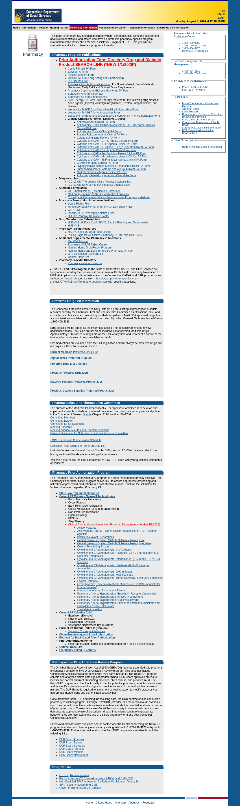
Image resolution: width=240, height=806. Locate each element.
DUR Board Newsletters (73, 755)
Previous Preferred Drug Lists (69, 372)
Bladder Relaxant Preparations (95, 537)
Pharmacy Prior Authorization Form (89, 84)
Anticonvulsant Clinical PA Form (96, 122)
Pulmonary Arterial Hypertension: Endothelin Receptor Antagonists (117, 593)
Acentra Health (190, 108)
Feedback (149, 802)
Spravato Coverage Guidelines (86, 631)
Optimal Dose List (78, 257)
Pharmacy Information (83, 27)
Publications (140, 643)
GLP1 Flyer (75, 209)
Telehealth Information (141, 27)
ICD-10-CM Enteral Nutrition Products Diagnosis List (99, 184)
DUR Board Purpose (71, 739)
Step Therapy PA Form (81, 100)
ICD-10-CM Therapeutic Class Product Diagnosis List (99, 181)
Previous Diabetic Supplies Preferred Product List (82, 390)
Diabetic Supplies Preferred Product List (76, 381)
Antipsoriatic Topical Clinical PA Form (99, 131)
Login (221, 20)
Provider (43, 27)
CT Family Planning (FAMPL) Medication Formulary (98, 194)
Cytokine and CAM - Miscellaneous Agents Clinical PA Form (112, 156)
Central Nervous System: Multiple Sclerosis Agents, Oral (110, 540)
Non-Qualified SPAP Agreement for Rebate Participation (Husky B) (99, 781)
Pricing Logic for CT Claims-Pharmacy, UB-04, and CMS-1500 (105, 235)
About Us (134, 802)
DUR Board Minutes (71, 752)
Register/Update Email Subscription (202, 146)
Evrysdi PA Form (78, 71)
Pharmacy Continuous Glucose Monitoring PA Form (98, 90)
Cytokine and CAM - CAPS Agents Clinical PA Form (108, 140)
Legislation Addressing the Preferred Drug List (77, 445)
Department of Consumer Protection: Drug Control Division (202, 115)
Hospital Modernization (112, 27)
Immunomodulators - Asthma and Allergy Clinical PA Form (111, 169)
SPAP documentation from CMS (78, 784)
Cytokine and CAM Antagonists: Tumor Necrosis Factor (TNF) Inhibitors (120, 577)
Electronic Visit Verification (173, 27)
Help (222, 14)
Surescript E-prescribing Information (202, 127)
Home (16, 27)
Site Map (120, 802)
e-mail (64, 460)
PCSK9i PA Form (78, 81)
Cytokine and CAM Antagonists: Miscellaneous (105, 574)
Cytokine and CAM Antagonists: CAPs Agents (104, 549)
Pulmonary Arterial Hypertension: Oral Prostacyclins (108, 599)
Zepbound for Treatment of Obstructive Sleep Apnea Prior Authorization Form (114, 115)
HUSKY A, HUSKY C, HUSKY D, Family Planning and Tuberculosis (108, 222)
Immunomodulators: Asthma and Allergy (101, 590)
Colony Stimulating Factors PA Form (98, 137)
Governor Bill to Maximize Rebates (80, 787)
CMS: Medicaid (190, 111)
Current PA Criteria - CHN (75, 612)
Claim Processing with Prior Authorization (86, 634)
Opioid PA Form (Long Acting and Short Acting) (96, 78)
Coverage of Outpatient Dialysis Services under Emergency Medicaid (109, 197)
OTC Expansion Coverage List (86, 253)
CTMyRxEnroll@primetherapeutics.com (84, 281)
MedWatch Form (78, 241)
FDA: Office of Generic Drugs (198, 119)
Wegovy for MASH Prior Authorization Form (94, 112)
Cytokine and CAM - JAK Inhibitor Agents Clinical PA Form (111, 153)
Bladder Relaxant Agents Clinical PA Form (102, 134)
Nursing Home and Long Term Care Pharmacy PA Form (101, 250)
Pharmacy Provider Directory (85, 263)
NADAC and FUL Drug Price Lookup (89, 231)
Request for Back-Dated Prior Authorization (87, 637)
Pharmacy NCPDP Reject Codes (87, 244)
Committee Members (62, 417)
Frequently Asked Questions (77, 650)
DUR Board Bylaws (71, 742)
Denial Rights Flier (79, 203)
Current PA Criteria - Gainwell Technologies (87, 496)
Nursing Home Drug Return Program (90, 247)
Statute (87, 414)
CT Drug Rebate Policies (74, 775)
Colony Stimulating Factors (93, 546)
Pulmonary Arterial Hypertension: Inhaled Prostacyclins (110, 596)
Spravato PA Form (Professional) (87, 96)
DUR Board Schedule (72, 745)
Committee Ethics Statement (67, 423)
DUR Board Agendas (71, 748)
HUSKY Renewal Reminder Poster (88, 216)
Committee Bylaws (61, 420)
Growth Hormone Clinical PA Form (97, 162)
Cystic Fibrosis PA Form (82, 68)
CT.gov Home (104, 802)
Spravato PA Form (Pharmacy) (86, 93)
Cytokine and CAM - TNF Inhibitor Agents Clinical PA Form (112, 159)
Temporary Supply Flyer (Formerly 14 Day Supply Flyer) (101, 206)
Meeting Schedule (61, 427)
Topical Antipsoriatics (89, 609)
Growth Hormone (87, 581)
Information (29, 27)
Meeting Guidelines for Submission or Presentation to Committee (89, 433)
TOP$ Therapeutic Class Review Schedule (75, 440)
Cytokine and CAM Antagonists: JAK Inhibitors (105, 571)
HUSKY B (74, 225)
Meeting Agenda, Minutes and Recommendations (79, 430)
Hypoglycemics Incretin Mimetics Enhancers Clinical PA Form (113, 166)
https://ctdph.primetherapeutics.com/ (116, 278)
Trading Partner (59, 27)
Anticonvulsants (86, 527)
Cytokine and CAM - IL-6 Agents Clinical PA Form (106, 150)
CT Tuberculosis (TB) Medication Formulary (94, 191)
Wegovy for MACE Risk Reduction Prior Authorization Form (103, 109)
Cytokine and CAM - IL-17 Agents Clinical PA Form (107, 144)
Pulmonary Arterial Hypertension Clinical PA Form (106, 175)
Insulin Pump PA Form (81, 74)
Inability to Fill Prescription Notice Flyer (91, 213)
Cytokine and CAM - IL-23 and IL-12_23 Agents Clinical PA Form (115, 147)
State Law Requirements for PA (79, 493)
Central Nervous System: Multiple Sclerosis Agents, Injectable (114, 543)
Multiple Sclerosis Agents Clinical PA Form (102, 172)
